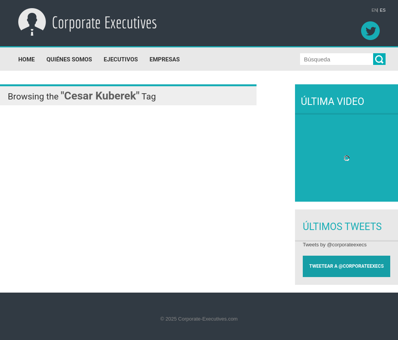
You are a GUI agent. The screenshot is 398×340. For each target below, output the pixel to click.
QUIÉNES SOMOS (69, 59)
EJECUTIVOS (121, 59)
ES (383, 10)
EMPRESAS (165, 59)
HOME (26, 59)
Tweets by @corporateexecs (335, 245)
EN (374, 10)
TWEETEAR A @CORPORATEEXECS (346, 266)
